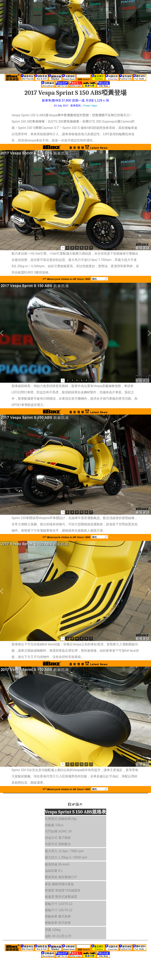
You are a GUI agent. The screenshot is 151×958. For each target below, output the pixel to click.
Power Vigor (90, 105)
